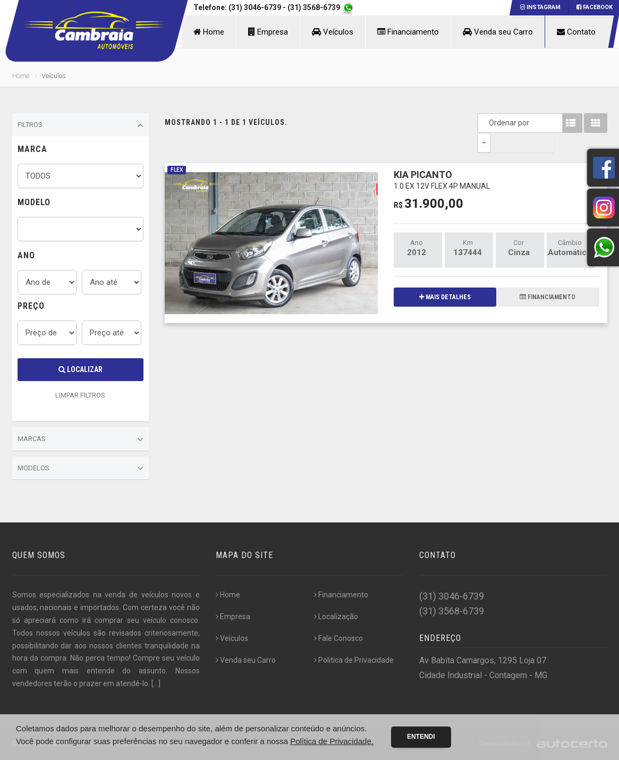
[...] (155, 683)
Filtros (81, 125)
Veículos (332, 32)
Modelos (81, 468)
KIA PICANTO (442, 159)
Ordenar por (487, 123)
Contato (576, 32)
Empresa (268, 32)
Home (208, 32)
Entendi (421, 736)
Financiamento (408, 32)
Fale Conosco (338, 638)
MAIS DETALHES (445, 277)
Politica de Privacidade (354, 660)
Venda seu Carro (498, 32)
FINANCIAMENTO (547, 277)
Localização (336, 616)
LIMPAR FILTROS (80, 395)
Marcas (81, 439)
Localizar (80, 369)
